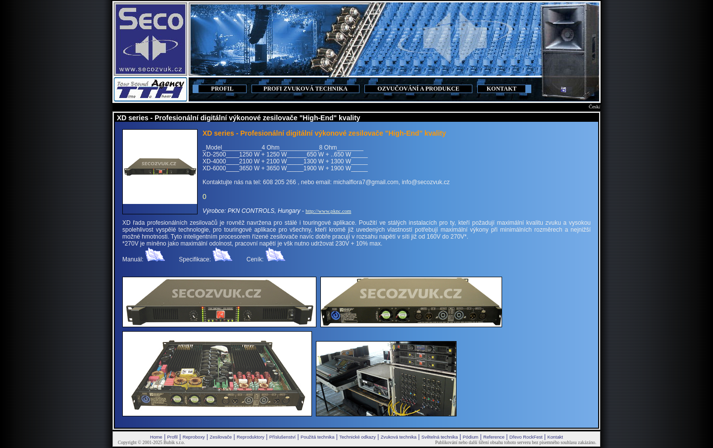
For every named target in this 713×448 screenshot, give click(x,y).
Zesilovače (221, 437)
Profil (172, 437)
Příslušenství (282, 437)
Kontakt (555, 437)
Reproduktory (250, 437)
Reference (494, 437)
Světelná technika (439, 437)
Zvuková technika (399, 437)
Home (156, 437)
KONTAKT (501, 88)
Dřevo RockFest (526, 437)
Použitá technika (317, 437)
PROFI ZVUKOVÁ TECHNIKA (305, 88)
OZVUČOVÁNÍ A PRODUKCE (418, 88)
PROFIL (222, 88)
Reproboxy (194, 437)
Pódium (470, 437)
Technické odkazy (357, 437)
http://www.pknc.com (328, 211)
